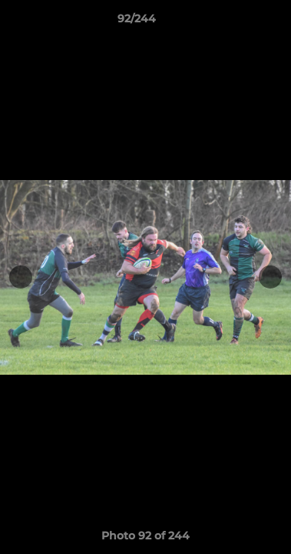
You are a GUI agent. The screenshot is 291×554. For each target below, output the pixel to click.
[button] (236, 22)
